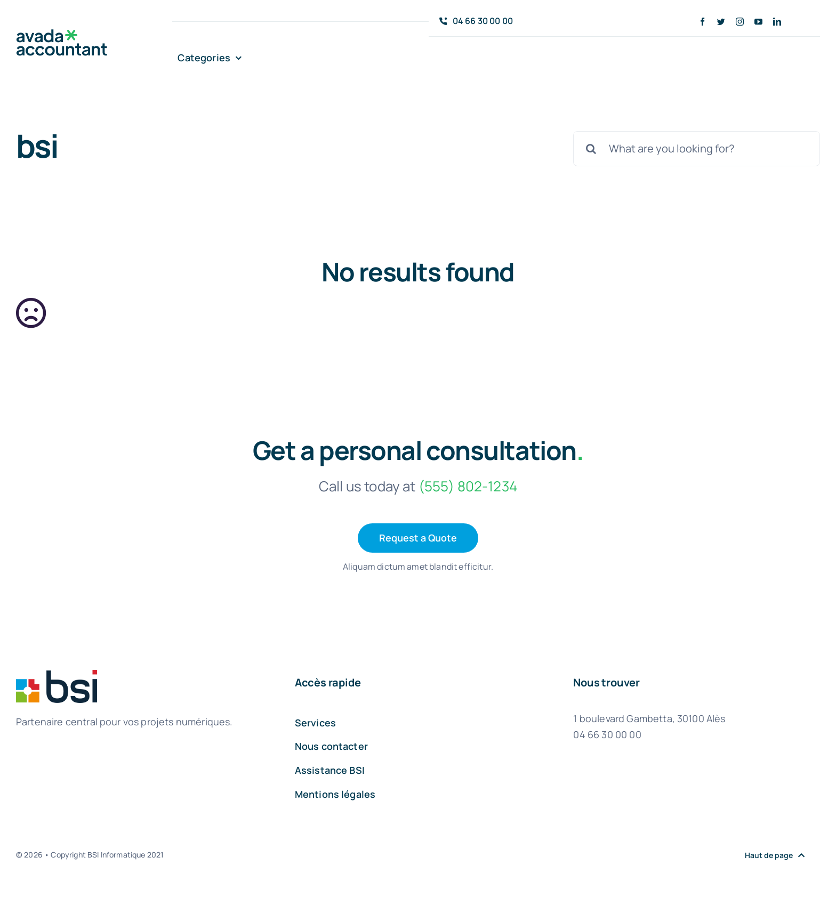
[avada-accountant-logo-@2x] (62, 34)
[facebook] (702, 22)
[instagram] (740, 22)
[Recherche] (590, 148)
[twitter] (721, 22)
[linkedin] (777, 22)
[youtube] (758, 22)
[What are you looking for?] (696, 148)
